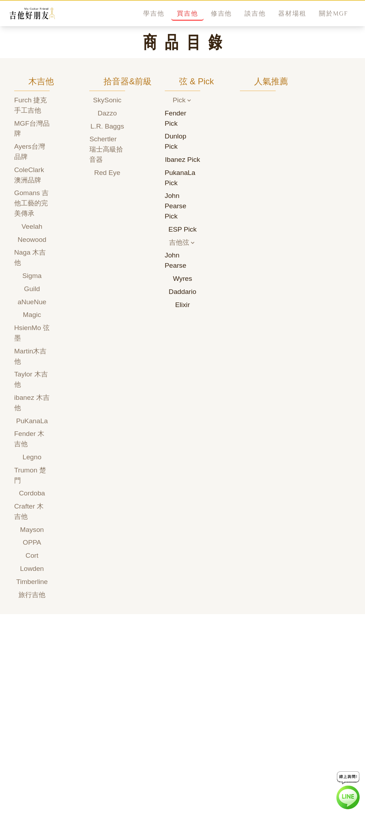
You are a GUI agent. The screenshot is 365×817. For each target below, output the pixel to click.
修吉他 (221, 13)
